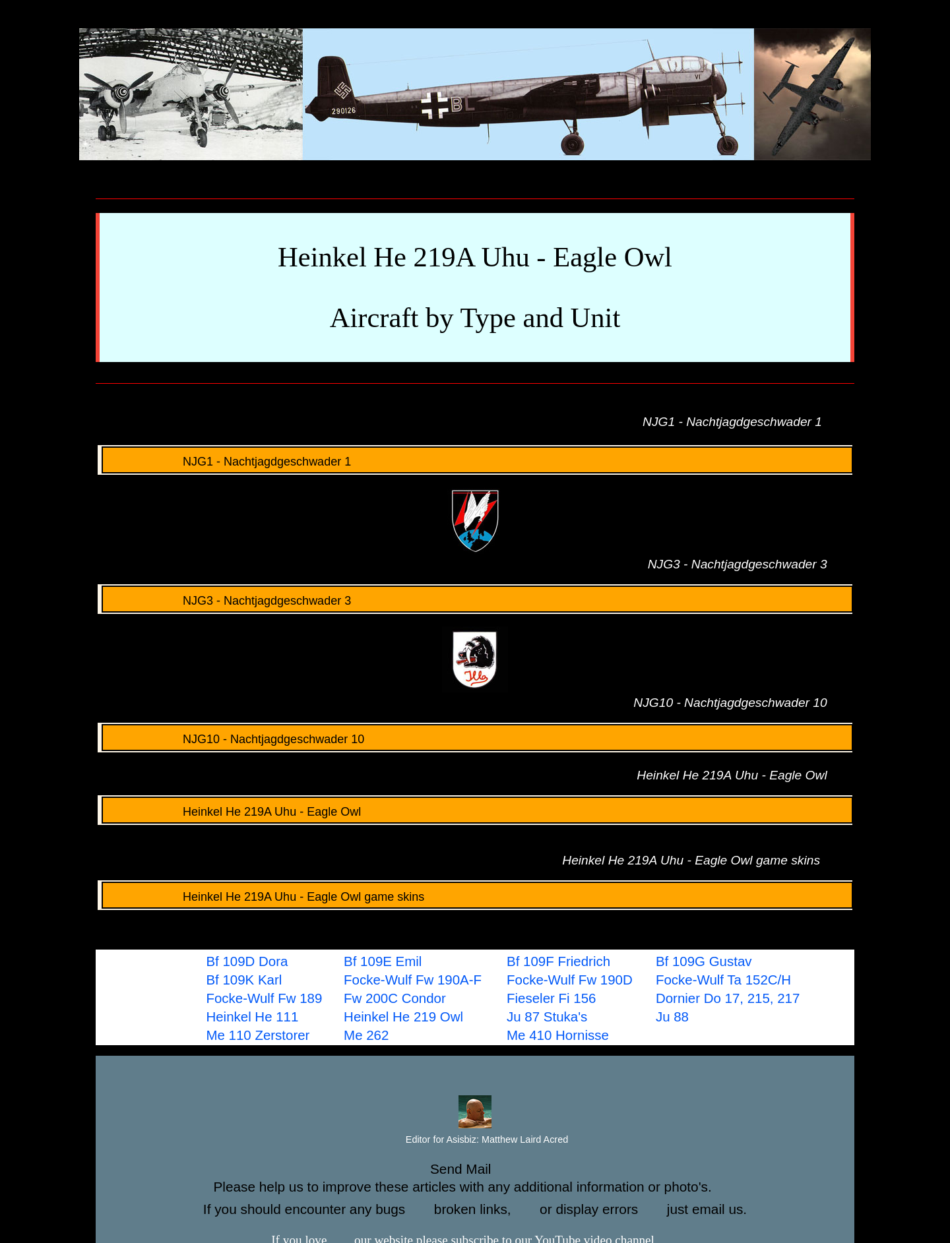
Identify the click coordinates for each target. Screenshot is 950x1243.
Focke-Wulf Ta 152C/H (723, 979)
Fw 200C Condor (395, 998)
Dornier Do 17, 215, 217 (728, 998)
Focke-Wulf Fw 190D (570, 979)
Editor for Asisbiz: (475, 1140)
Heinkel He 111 (252, 1016)
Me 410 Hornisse (558, 1035)
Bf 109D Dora (247, 961)
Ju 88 (672, 1016)
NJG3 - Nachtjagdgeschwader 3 (228, 600)
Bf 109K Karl (244, 979)
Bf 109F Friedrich (558, 961)
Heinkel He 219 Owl (403, 1016)
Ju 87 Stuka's (547, 1016)
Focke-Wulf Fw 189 (264, 998)
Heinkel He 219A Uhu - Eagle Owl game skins (265, 896)
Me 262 (366, 1035)
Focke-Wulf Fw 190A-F (413, 979)
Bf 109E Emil (383, 961)
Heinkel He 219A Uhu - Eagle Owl (233, 811)
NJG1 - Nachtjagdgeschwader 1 (228, 461)
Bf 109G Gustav (704, 961)
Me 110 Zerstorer (257, 1035)
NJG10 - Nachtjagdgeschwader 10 (235, 739)
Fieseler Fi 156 (551, 998)
